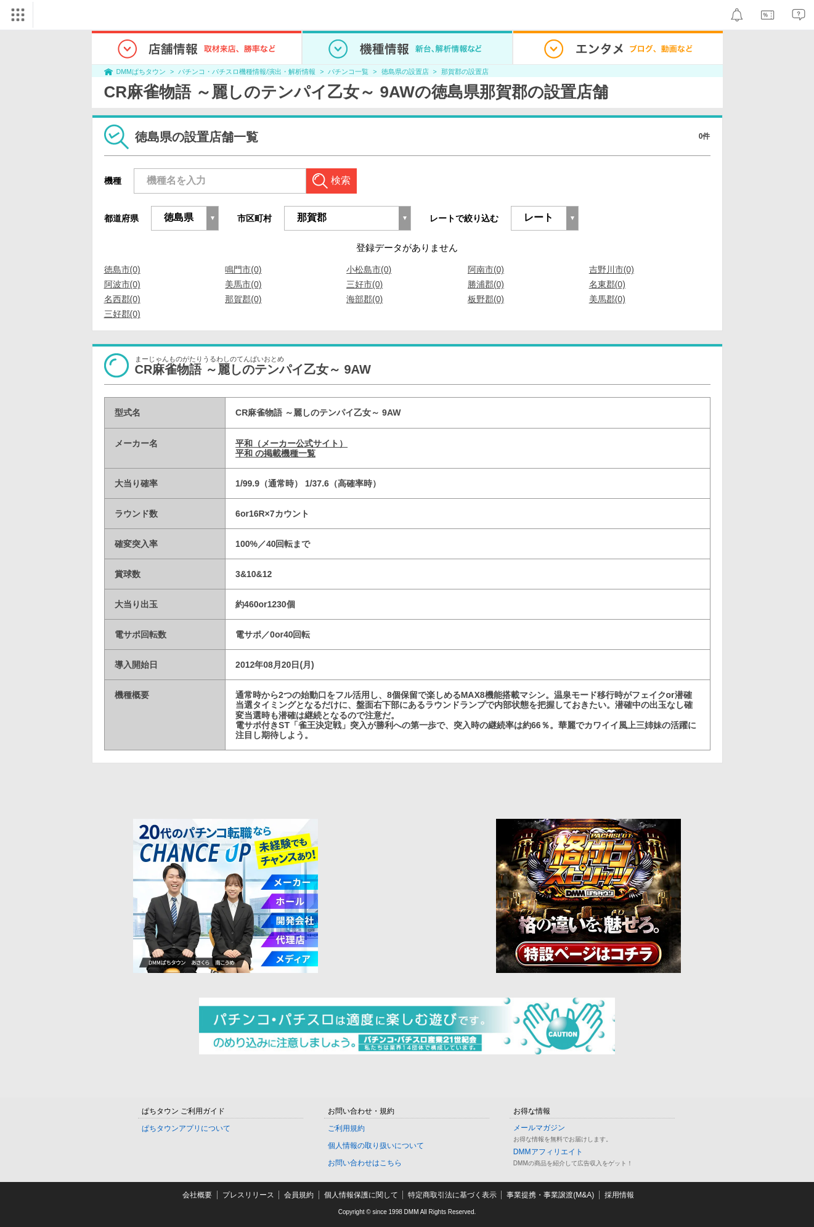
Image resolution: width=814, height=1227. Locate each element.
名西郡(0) (122, 299)
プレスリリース (248, 1195)
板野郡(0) (486, 299)
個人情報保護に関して (361, 1195)
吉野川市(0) (611, 269)
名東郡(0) (607, 284)
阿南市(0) (486, 269)
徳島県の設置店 (405, 71)
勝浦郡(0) (486, 284)
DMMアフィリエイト (548, 1151)
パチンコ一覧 (348, 71)
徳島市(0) (122, 269)
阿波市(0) (122, 284)
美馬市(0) (243, 284)
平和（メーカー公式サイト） (291, 443)
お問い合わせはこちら (365, 1163)
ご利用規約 (346, 1128)
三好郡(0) (122, 314)
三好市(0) (364, 284)
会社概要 (197, 1195)
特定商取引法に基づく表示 (452, 1195)
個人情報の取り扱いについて (376, 1145)
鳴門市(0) (243, 269)
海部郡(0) (364, 299)
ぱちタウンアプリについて (186, 1128)
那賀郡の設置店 (465, 71)
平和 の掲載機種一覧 (275, 453)
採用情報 (619, 1195)
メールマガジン (539, 1127)
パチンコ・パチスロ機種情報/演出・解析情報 (246, 71)
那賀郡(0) (243, 299)
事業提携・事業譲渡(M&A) (550, 1195)
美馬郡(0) (607, 299)
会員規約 (299, 1195)
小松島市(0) (368, 269)
